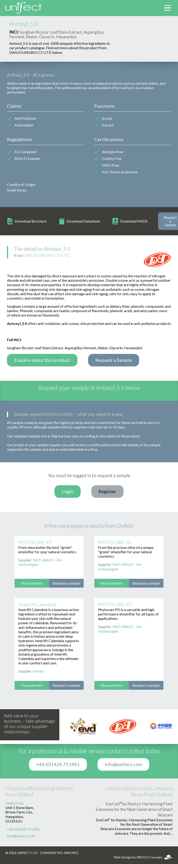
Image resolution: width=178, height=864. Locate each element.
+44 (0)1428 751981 (58, 764)
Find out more (32, 583)
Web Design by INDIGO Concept (143, 857)
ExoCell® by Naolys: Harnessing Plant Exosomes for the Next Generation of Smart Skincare (134, 809)
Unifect (25, 794)
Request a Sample (113, 360)
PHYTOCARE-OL (115, 542)
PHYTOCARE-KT (35, 542)
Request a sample (66, 583)
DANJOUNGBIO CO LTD (46, 255)
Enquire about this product (42, 360)
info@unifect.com (123, 764)
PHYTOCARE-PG (115, 604)
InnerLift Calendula (37, 604)
